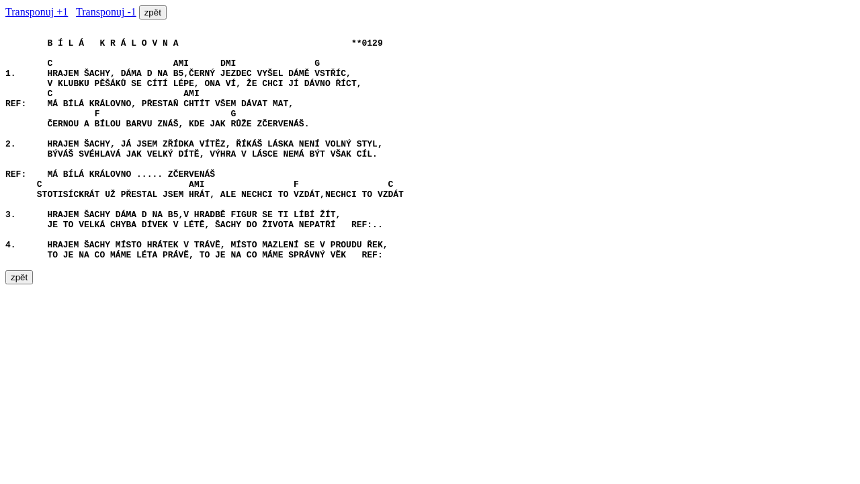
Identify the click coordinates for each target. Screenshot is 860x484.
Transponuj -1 (106, 11)
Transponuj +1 (36, 11)
